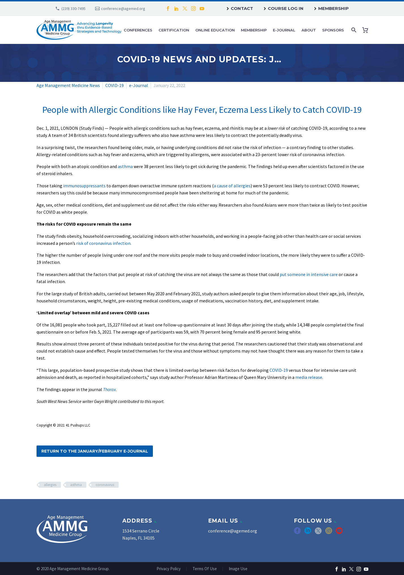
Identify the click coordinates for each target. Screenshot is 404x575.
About (309, 30)
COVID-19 (114, 85)
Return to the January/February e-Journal (94, 451)
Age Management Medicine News (68, 85)
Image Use (238, 569)
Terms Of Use (205, 569)
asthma (125, 166)
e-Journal (284, 30)
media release (308, 377)
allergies (50, 484)
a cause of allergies (232, 185)
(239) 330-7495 (73, 8)
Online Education (215, 30)
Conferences (138, 30)
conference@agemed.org (123, 8)
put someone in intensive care (309, 274)
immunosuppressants (84, 185)
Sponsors (333, 30)
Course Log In (285, 8)
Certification (174, 30)
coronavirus (105, 484)
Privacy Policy (169, 569)
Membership (333, 8)
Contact (242, 8)
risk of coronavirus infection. (103, 243)
